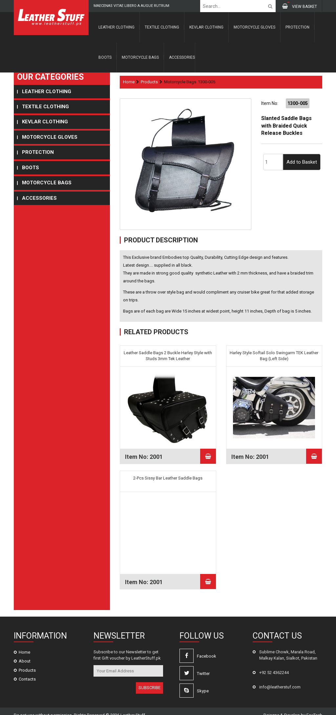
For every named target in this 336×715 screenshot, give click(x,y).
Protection (297, 27)
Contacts (27, 671)
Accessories (182, 57)
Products (149, 81)
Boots (105, 57)
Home (129, 81)
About (25, 653)
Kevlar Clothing (206, 27)
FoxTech (314, 707)
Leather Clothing (116, 27)
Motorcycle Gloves (254, 27)
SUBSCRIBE (149, 680)
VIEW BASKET (299, 6)
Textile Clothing (162, 27)
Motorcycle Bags (140, 57)
